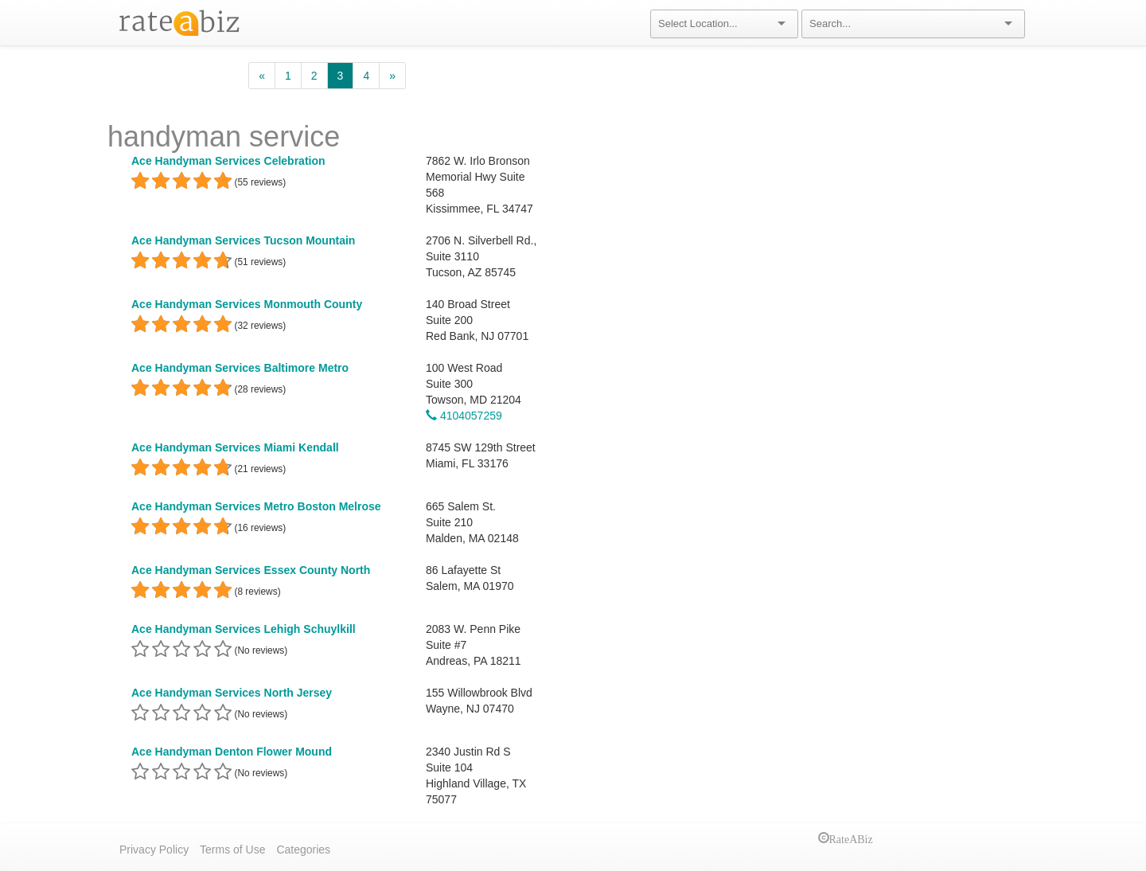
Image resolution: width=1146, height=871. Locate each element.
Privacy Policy (154, 849)
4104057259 (464, 415)
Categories (303, 849)
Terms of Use (232, 849)
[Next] (392, 75)
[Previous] (261, 75)
